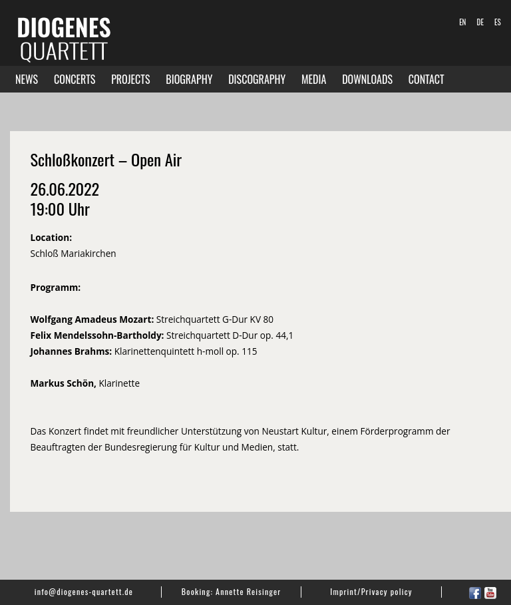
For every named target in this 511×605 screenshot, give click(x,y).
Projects (130, 79)
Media (313, 79)
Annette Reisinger (248, 591)
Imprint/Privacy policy (371, 591)
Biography (189, 79)
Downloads (367, 79)
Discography (256, 79)
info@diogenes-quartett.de (84, 591)
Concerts (74, 79)
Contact (426, 79)
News (26, 79)
